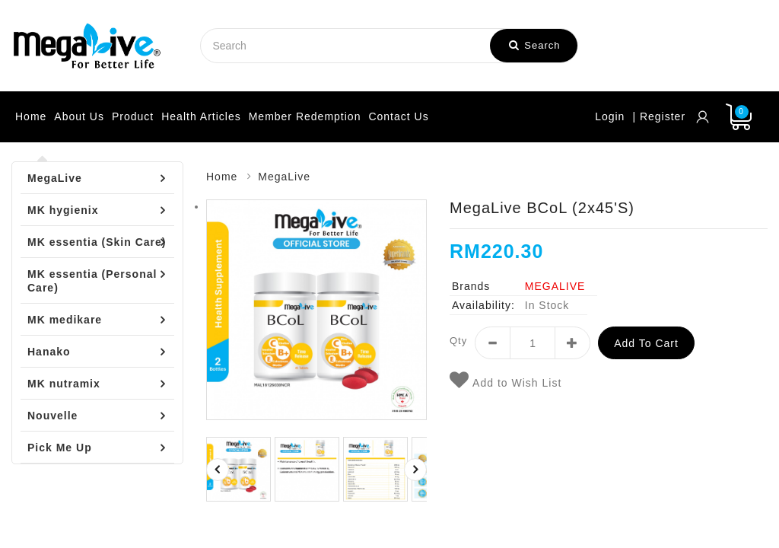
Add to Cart (646, 343)
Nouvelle (52, 415)
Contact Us (398, 116)
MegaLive (54, 178)
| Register (658, 116)
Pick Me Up (59, 447)
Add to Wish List (505, 380)
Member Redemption (305, 116)
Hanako (49, 352)
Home (30, 116)
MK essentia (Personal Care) (92, 281)
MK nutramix (63, 384)
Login (610, 116)
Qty (458, 340)
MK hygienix (62, 210)
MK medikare (64, 320)
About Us (79, 116)
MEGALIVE (555, 286)
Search (535, 45)
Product (133, 116)
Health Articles (200, 116)
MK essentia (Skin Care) (97, 242)
